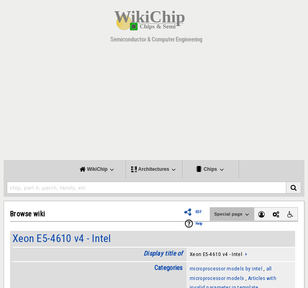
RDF (198, 212)
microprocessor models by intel (226, 269)
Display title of (163, 253)
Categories (168, 268)
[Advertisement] (154, 104)
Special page (232, 214)
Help (198, 224)
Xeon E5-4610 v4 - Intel (61, 238)
